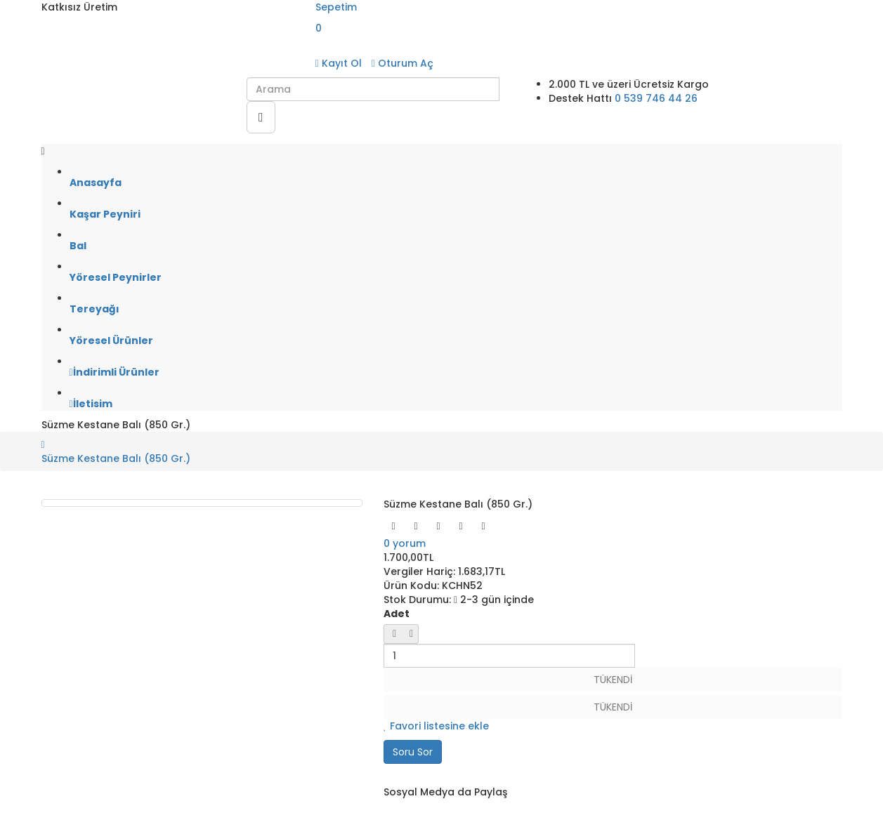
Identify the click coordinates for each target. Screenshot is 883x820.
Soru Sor (413, 752)
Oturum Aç (402, 63)
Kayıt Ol (338, 63)
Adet (397, 614)
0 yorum (405, 543)
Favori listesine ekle (436, 726)
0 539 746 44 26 (656, 98)
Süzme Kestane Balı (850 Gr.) (115, 458)
